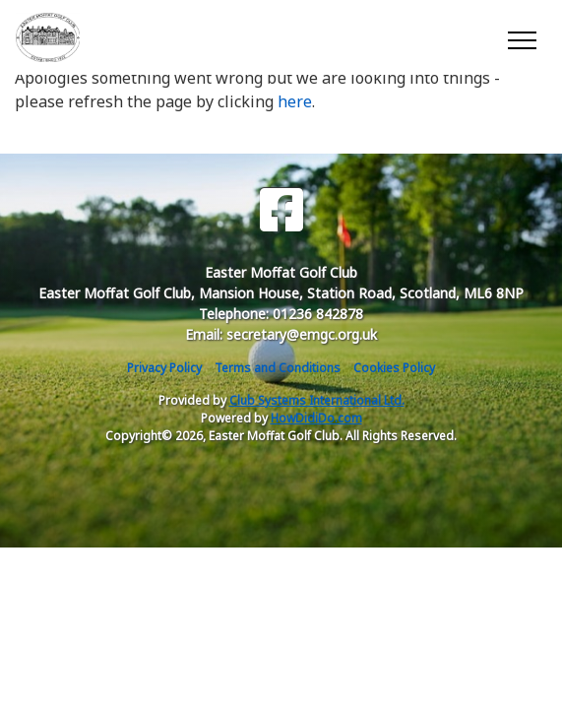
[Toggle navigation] (521, 37)
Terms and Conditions (278, 367)
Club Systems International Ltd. (317, 400)
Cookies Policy (394, 367)
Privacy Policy (164, 367)
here (295, 101)
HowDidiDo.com (316, 418)
